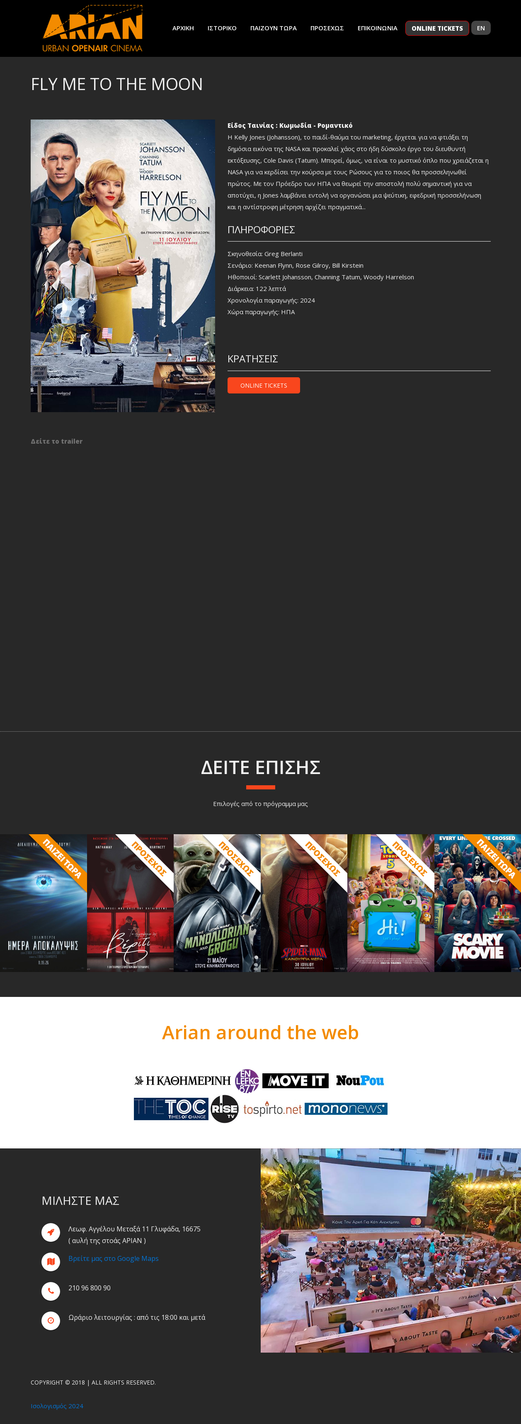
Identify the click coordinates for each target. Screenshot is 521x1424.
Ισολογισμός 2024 (57, 1406)
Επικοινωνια (377, 28)
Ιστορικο (222, 28)
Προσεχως (327, 28)
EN (481, 28)
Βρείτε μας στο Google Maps (113, 1266)
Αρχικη (183, 28)
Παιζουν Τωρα (273, 28)
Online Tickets (263, 385)
